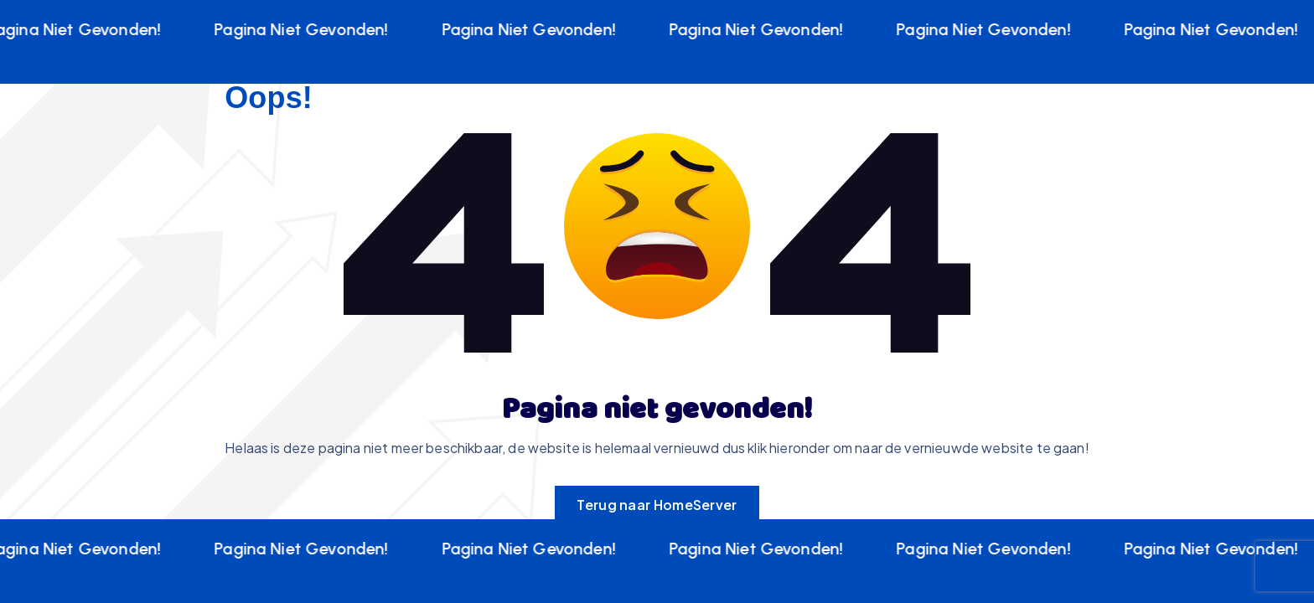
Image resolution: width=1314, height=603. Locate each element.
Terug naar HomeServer (657, 504)
